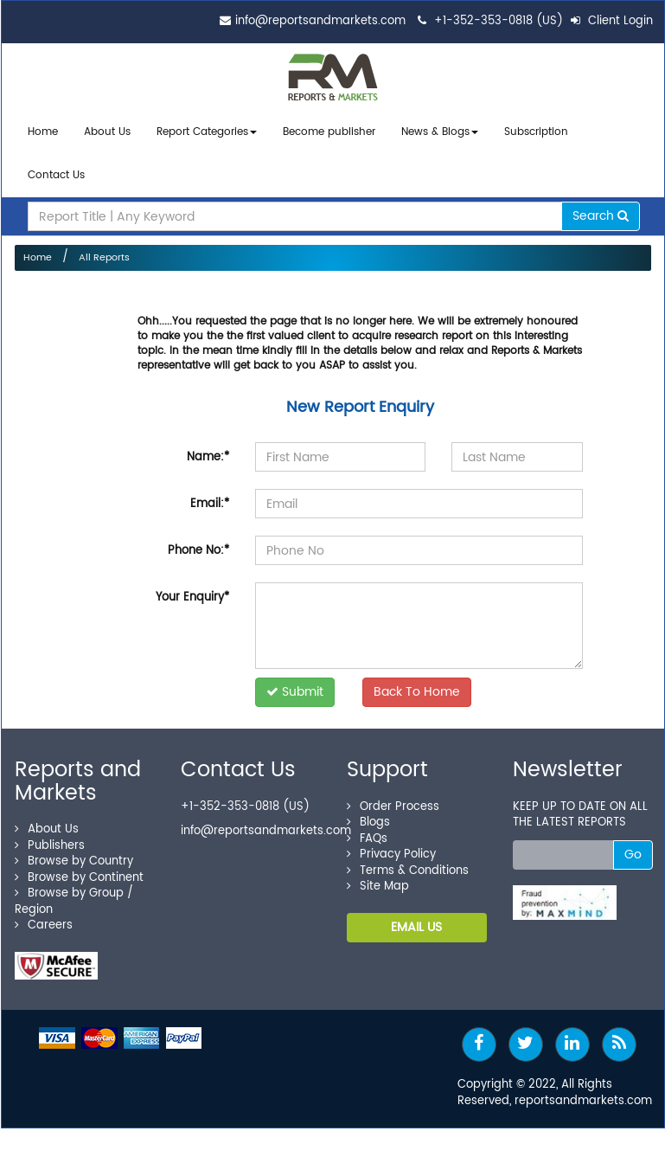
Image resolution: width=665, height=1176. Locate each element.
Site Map (378, 880)
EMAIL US (416, 920)
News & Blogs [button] (439, 131)
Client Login (612, 21)
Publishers (50, 839)
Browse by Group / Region (74, 895)
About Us (107, 131)
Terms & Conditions (408, 864)
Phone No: (198, 545)
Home (43, 131)
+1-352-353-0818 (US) (498, 21)
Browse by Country (74, 855)
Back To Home (417, 686)
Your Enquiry (192, 591)
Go (633, 848)
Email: (209, 498)
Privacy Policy (391, 848)
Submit (294, 686)
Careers (44, 919)
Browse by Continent (79, 871)
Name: (208, 451)
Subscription (536, 131)
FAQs (367, 832)
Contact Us (56, 171)
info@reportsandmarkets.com (320, 21)
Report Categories (202, 131)
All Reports (104, 252)
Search (600, 210)
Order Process (393, 800)
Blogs (368, 816)
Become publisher (329, 131)
